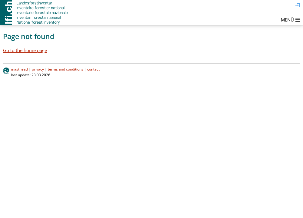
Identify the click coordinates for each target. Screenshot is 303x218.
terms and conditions (65, 69)
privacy (38, 69)
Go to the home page (25, 50)
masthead (19, 69)
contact (93, 69)
